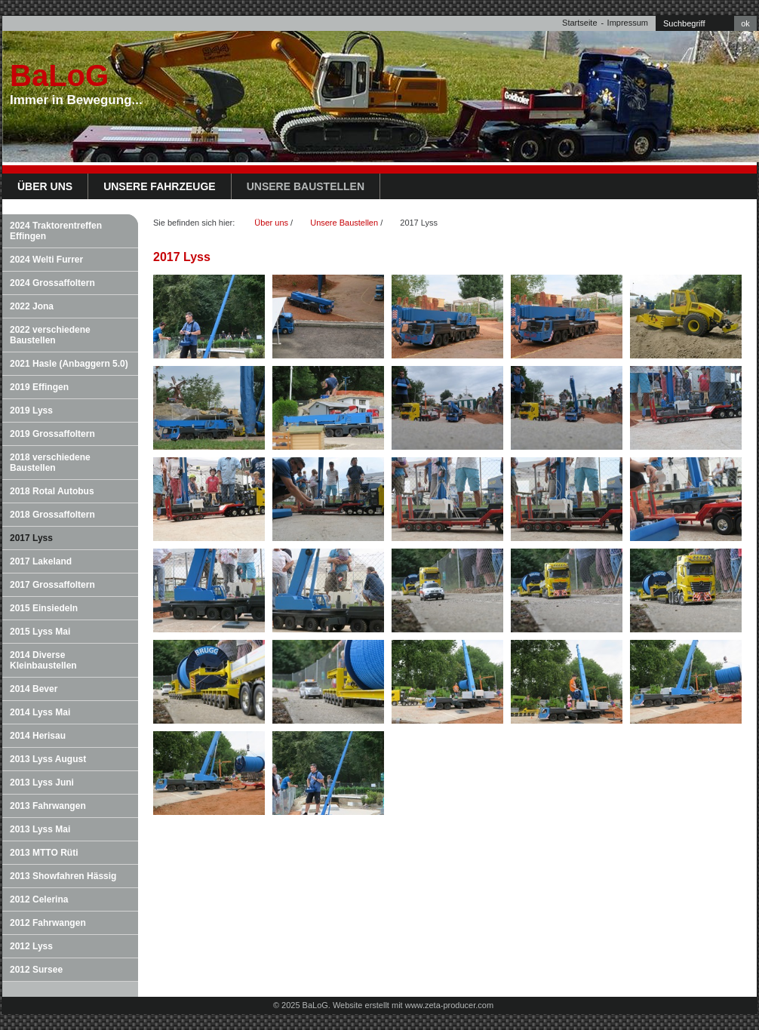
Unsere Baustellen (305, 186)
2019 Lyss (31, 410)
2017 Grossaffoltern (52, 585)
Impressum (627, 22)
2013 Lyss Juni (42, 782)
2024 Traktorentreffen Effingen (56, 230)
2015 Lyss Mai (40, 631)
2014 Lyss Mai (40, 712)
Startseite (579, 22)
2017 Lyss (31, 538)
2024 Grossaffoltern (52, 283)
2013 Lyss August (48, 759)
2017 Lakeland (41, 561)
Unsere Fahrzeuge (159, 186)
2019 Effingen (39, 387)
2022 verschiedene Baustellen (50, 335)
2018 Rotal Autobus (52, 491)
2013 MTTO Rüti (44, 852)
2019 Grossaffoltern (52, 434)
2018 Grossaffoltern (52, 514)
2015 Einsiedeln (44, 608)
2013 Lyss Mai (40, 829)
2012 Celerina (39, 899)
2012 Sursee (36, 969)
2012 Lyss (31, 946)
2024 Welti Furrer (46, 259)
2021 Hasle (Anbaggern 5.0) (69, 363)
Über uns (44, 186)
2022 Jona (32, 306)
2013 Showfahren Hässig (63, 876)
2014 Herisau (38, 735)
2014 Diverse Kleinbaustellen (43, 660)
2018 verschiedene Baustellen (50, 462)
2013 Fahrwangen (48, 806)
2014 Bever (33, 689)
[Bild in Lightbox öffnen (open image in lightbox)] (209, 316)
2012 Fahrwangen (48, 923)
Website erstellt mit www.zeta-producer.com (413, 1005)
